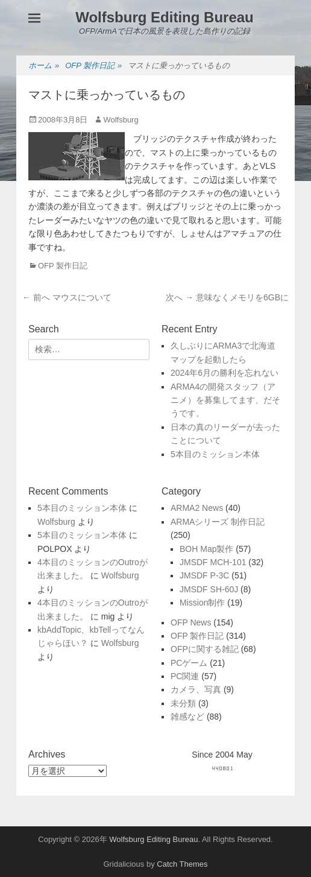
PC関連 (185, 676)
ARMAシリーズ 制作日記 (218, 522)
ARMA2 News (197, 508)
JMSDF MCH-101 (213, 562)
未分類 (183, 703)
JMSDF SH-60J (209, 589)
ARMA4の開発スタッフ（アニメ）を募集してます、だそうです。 (225, 400)
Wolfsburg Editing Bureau (164, 17)
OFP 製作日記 (93, 66)
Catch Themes (182, 864)
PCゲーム (189, 663)
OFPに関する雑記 (205, 649)
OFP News (191, 622)
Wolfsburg (120, 119)
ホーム (43, 66)
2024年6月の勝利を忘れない (224, 373)
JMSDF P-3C (204, 575)
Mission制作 (202, 602)
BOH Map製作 (206, 549)
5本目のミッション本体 (215, 454)
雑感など (187, 716)
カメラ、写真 (196, 689)
